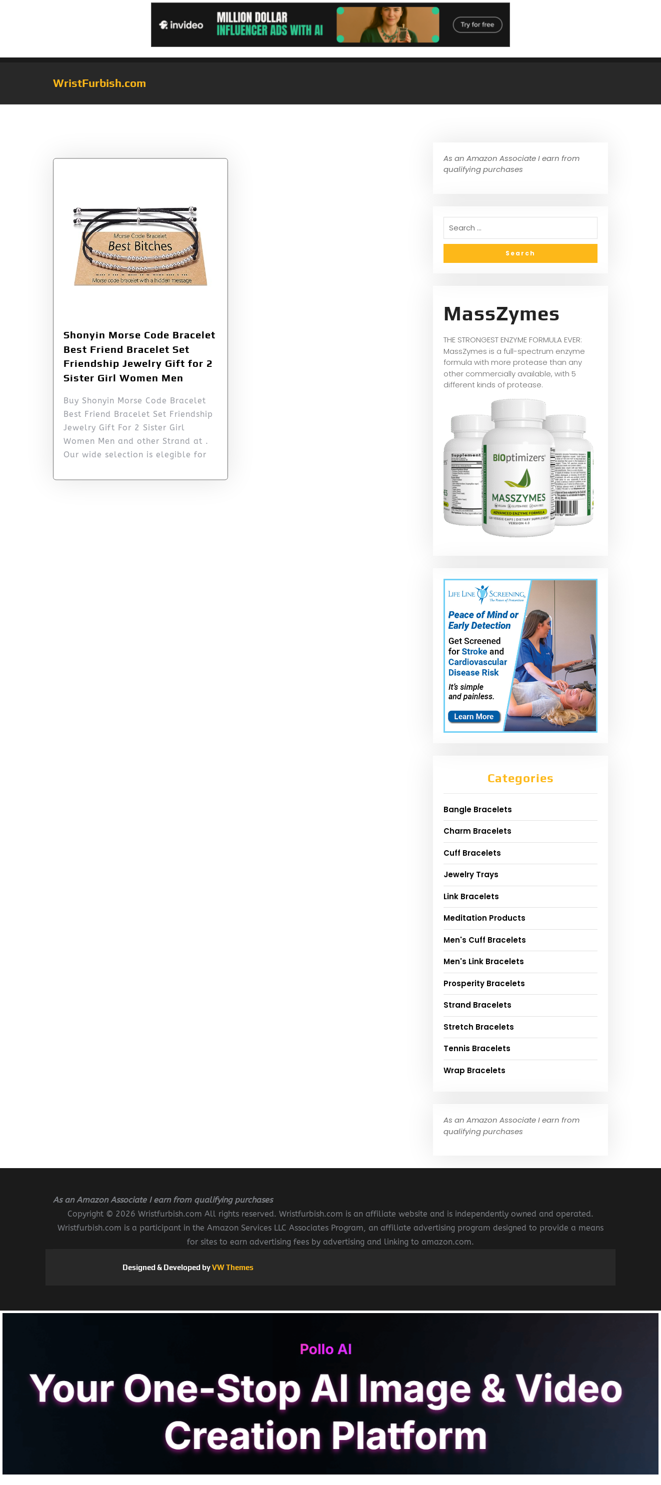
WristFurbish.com (99, 82)
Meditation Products (485, 918)
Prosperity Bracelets (484, 983)
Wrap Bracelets (475, 1070)
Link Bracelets (471, 896)
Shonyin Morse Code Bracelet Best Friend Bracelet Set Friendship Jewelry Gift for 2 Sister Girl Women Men (140, 372)
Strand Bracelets (478, 1005)
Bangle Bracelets (478, 809)
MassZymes (502, 313)
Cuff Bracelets (472, 853)
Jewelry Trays (471, 874)
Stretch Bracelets (479, 1027)
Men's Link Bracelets (484, 961)
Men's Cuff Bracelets (485, 940)
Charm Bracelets (478, 831)
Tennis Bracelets (477, 1048)
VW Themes (232, 1267)
